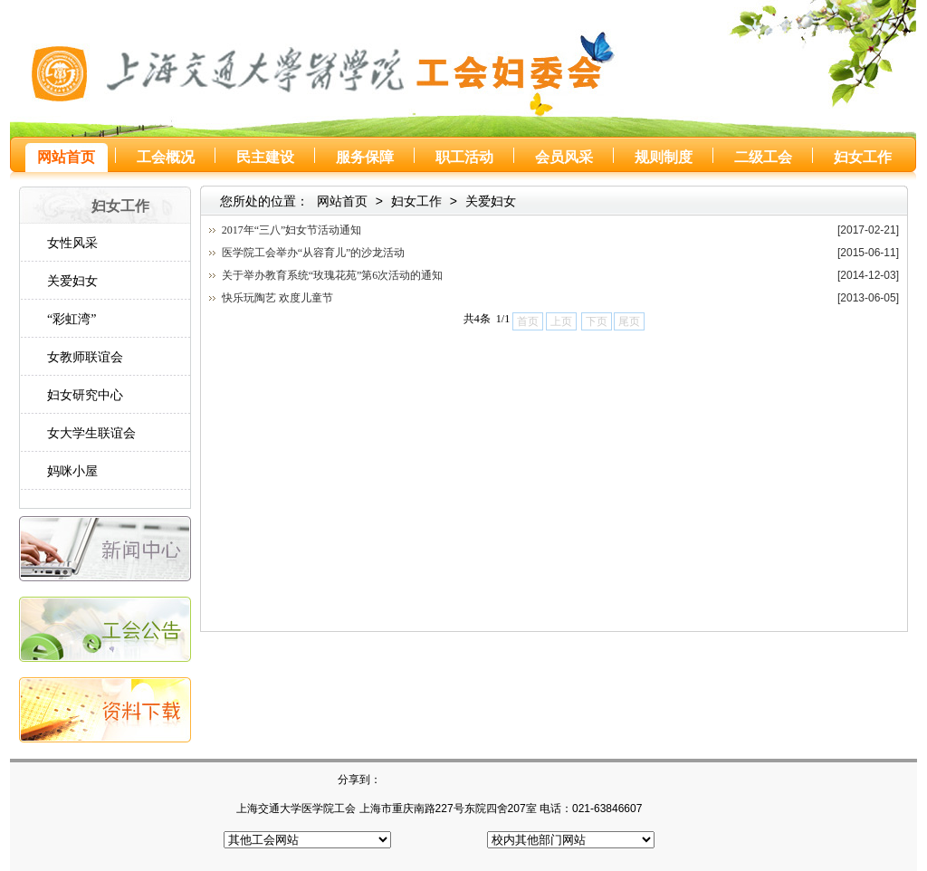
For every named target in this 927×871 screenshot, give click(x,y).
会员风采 (564, 157)
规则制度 (664, 157)
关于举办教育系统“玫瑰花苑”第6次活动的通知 (333, 275)
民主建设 (265, 157)
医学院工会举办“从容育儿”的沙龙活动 (314, 252)
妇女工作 (863, 157)
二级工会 (763, 157)
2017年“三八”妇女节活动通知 (292, 230)
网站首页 (66, 157)
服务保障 (365, 157)
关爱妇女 (490, 201)
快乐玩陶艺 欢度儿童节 (277, 298)
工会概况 (166, 157)
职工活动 (464, 157)
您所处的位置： (264, 201)
